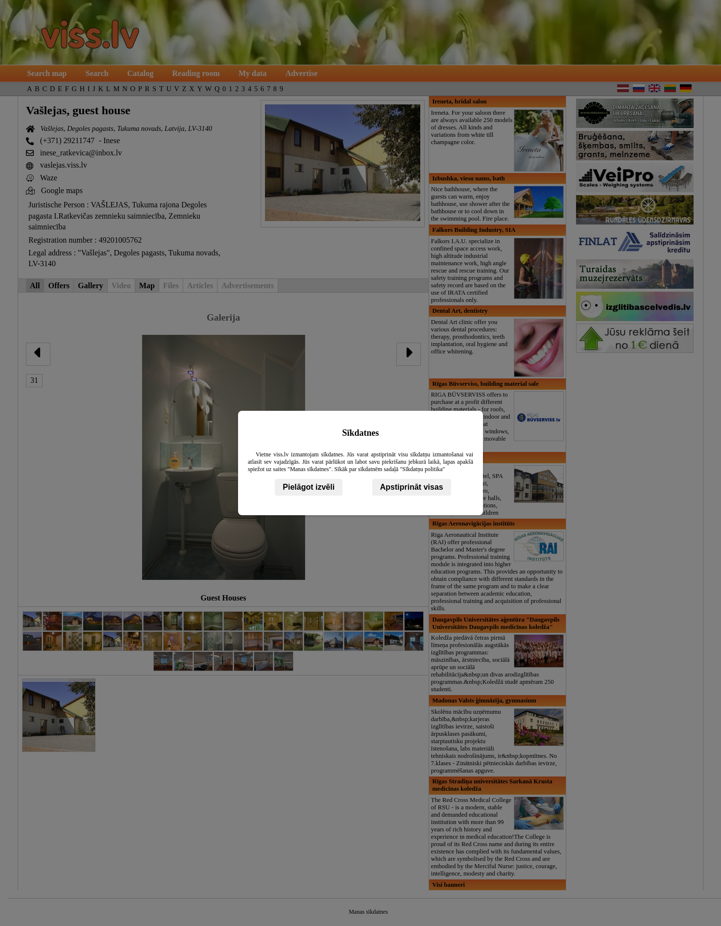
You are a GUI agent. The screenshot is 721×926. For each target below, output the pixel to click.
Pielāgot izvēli (309, 487)
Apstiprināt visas (411, 487)
